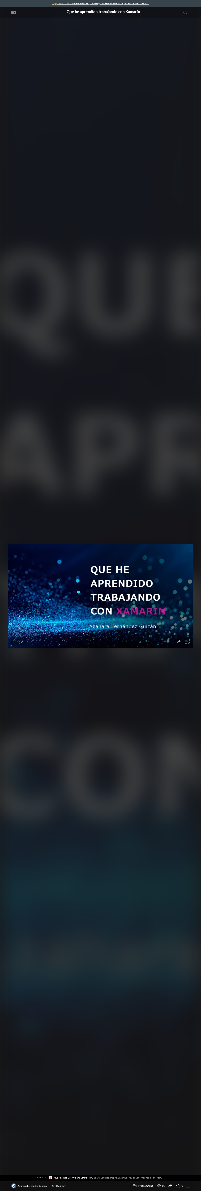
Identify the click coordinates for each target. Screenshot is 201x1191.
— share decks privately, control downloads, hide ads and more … (100, 3)
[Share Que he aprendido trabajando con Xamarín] (170, 1186)
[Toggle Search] (185, 12)
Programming (143, 1185)
